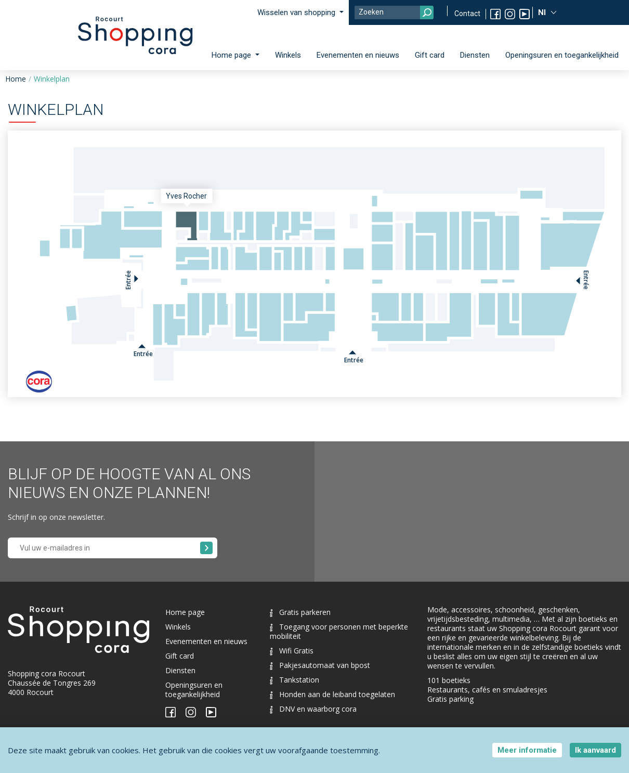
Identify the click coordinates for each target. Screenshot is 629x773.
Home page (185, 612)
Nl (543, 12)
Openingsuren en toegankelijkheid (562, 55)
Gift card (429, 55)
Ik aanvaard (595, 750)
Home (15, 79)
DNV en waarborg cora (313, 709)
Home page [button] (232, 55)
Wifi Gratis (291, 651)
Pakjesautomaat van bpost (320, 665)
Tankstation (294, 680)
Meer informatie (527, 750)
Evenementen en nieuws (358, 55)
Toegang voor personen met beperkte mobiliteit (339, 631)
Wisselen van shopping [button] (297, 12)
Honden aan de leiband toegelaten (332, 694)
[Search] (394, 12)
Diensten (475, 55)
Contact (467, 13)
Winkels (288, 55)
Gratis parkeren (300, 612)
